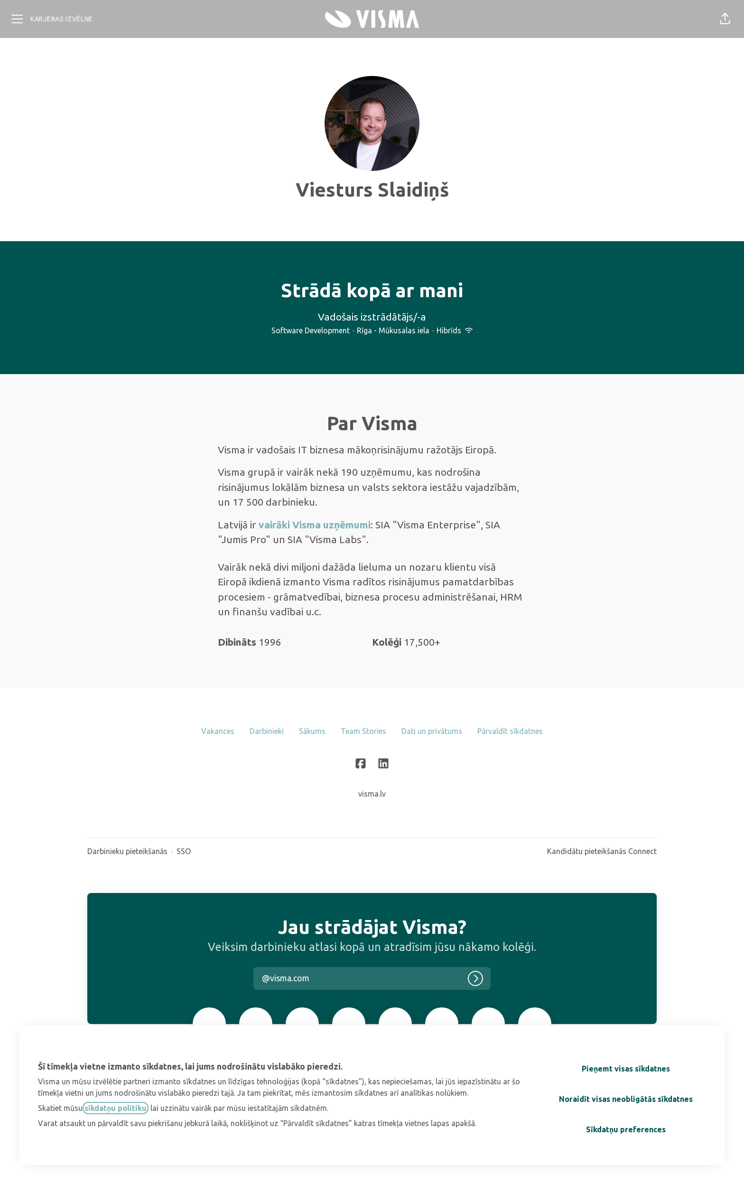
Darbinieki (267, 731)
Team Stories (363, 731)
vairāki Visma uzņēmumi (315, 524)
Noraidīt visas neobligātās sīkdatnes (626, 1099)
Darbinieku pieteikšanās (127, 851)
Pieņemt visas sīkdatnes (626, 1068)
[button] (725, 19)
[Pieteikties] (475, 978)
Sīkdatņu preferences (626, 1129)
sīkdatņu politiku (115, 1108)
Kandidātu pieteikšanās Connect (602, 851)
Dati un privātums (431, 731)
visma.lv (372, 793)
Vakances (217, 731)
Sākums (312, 731)
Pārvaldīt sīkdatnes (510, 731)
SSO (184, 851)
